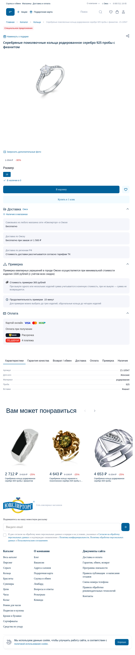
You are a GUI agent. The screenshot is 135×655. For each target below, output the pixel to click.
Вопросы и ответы (43, 592)
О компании (94, 3)
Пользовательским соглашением (32, 544)
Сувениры (8, 587)
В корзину (61, 189)
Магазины (27, 3)
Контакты (88, 599)
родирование (123, 379)
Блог (36, 560)
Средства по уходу (13, 629)
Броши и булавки (12, 619)
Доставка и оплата (41, 3)
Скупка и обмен (13, 3)
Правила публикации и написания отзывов (101, 578)
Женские (125, 375)
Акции (22, 12)
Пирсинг (7, 565)
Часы (6, 597)
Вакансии (39, 565)
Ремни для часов (12, 608)
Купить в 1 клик (66, 199)
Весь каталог (10, 560)
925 (128, 384)
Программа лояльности (95, 571)
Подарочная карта (41, 12)
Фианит (126, 389)
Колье (6, 603)
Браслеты (8, 581)
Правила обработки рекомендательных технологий (99, 592)
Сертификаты (10, 624)
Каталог (8, 554)
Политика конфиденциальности (74, 540)
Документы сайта (94, 554)
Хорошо (121, 642)
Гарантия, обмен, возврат (96, 565)
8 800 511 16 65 (120, 4)
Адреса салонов (42, 571)
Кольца (7, 576)
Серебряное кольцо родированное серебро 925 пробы (110, 482)
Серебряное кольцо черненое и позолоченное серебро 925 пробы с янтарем (68, 482)
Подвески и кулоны (13, 613)
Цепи (6, 592)
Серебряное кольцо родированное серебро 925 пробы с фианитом (21, 482)
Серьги (7, 571)
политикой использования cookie (33, 643)
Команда (38, 603)
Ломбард (38, 587)
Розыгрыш (39, 597)
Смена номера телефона (95, 585)
